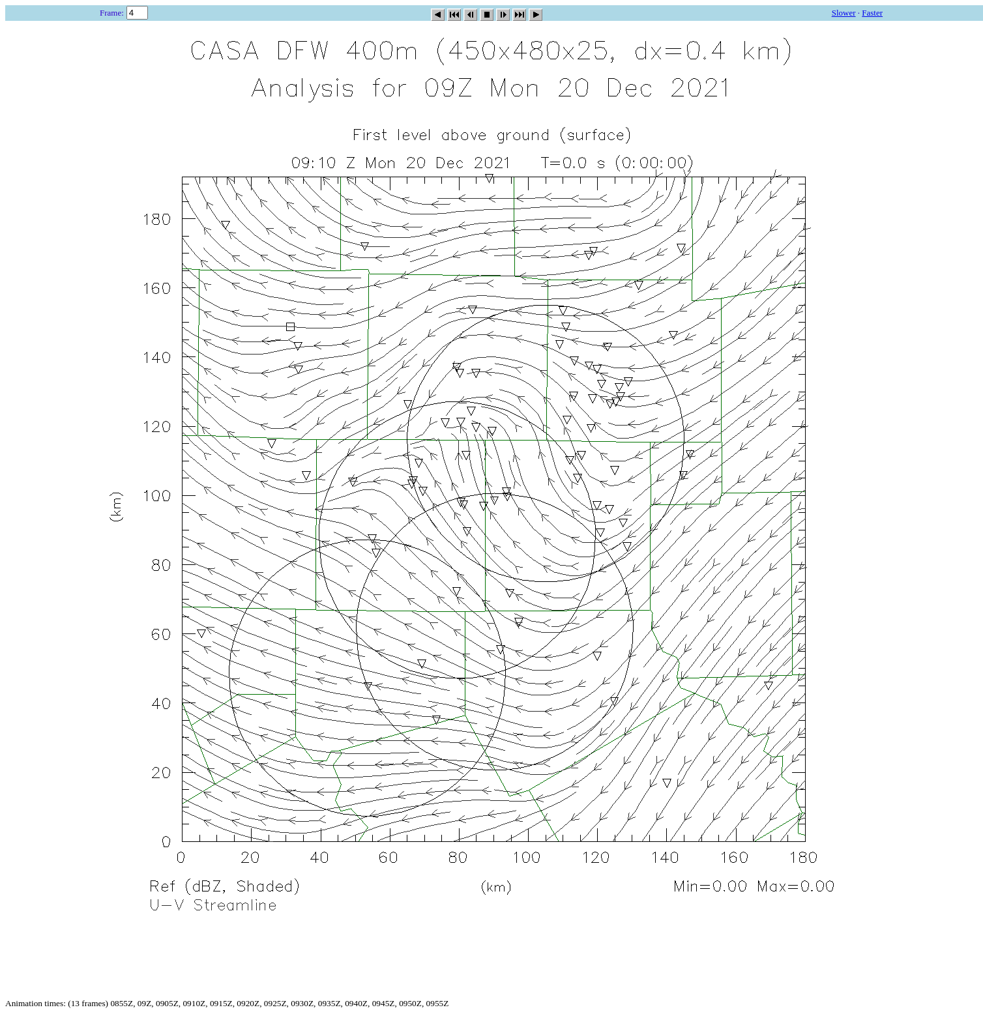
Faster (872, 13)
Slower (844, 13)
